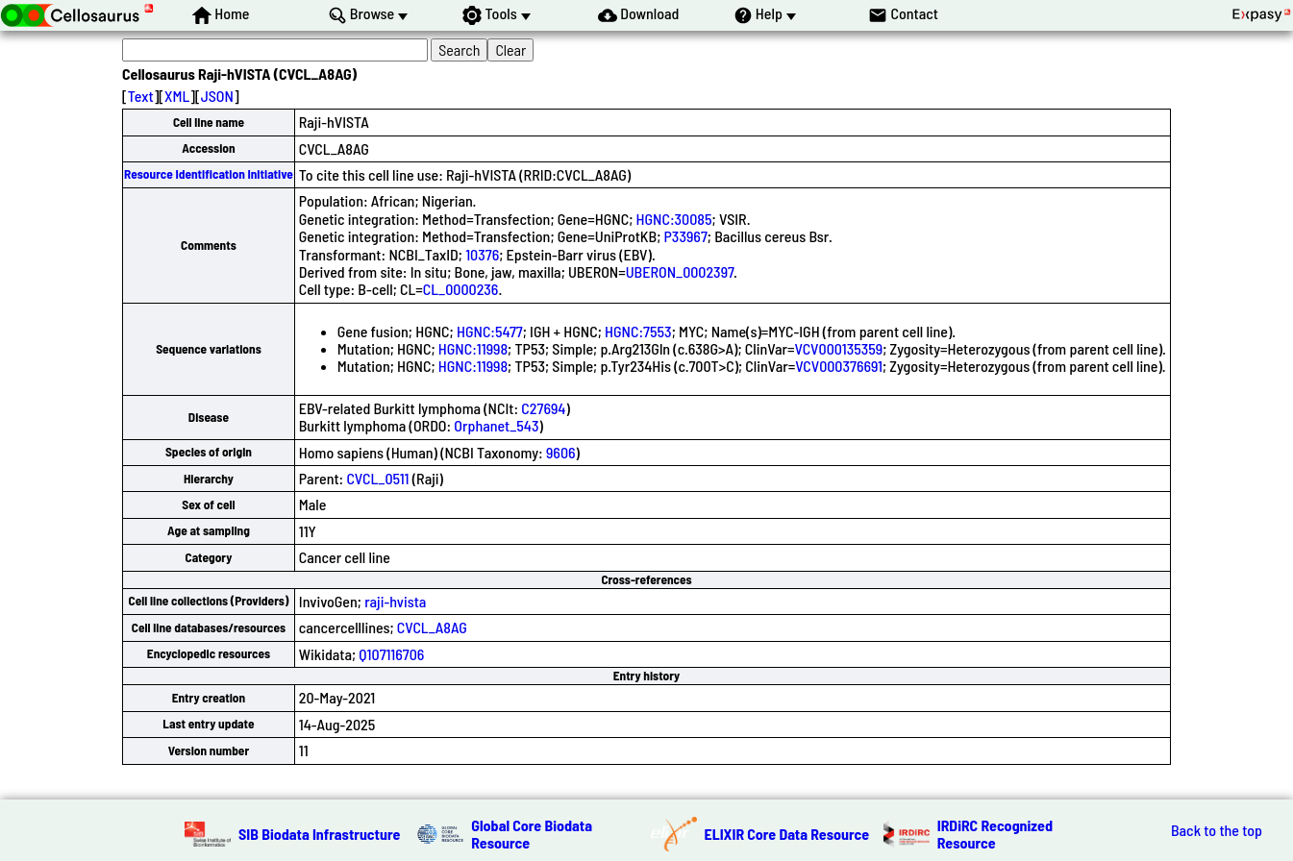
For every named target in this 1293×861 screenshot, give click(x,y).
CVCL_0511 (377, 478)
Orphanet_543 (496, 425)
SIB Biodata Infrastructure (319, 833)
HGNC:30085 (674, 218)
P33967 (686, 236)
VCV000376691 (839, 366)
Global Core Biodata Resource (531, 833)
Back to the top (1216, 830)
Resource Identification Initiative (208, 174)
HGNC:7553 (638, 331)
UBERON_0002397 (680, 271)
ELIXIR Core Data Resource (787, 833)
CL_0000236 (461, 289)
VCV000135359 (839, 348)
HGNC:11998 (473, 348)
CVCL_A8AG (432, 627)
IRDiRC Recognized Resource (995, 833)
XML (176, 95)
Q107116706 (391, 654)
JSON (217, 95)
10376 (482, 254)
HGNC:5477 (490, 331)
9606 (561, 452)
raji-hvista (395, 601)
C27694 (543, 408)
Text (141, 95)
